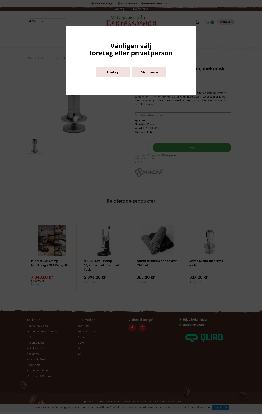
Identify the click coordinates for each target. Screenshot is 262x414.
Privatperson (149, 72)
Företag (112, 72)
